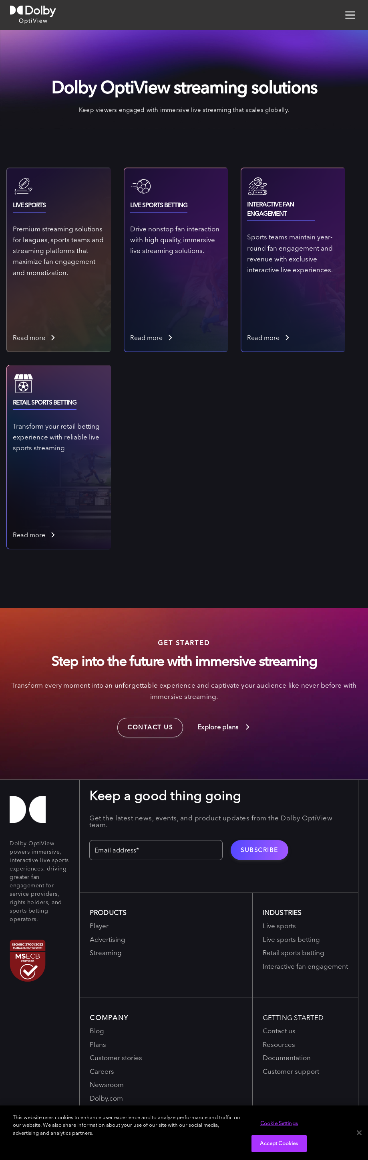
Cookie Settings (279, 1123)
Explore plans (224, 727)
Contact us (145, 724)
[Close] (359, 1133)
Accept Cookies (279, 1143)
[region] (184, 1132)
